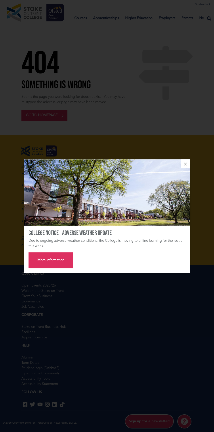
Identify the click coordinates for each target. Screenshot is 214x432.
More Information (50, 260)
